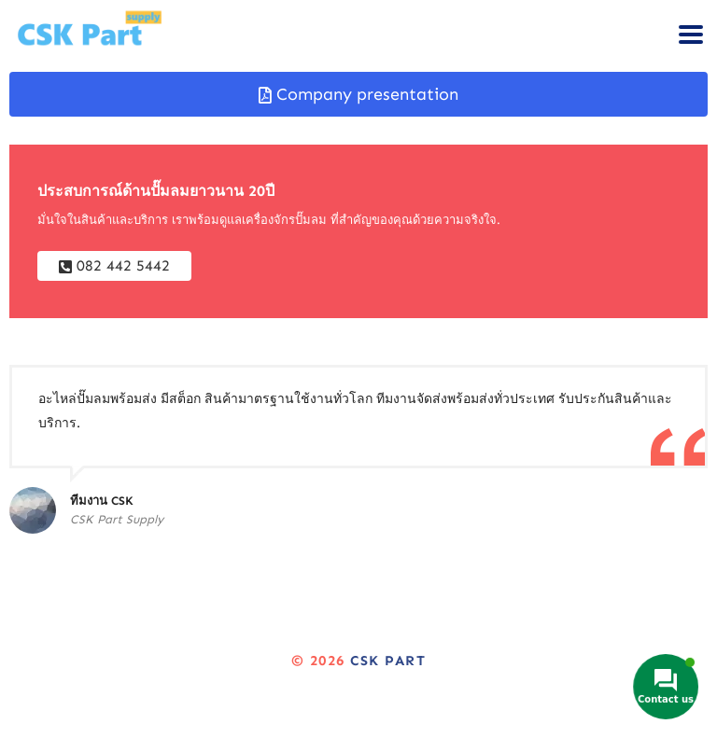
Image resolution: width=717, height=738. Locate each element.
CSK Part (388, 660)
